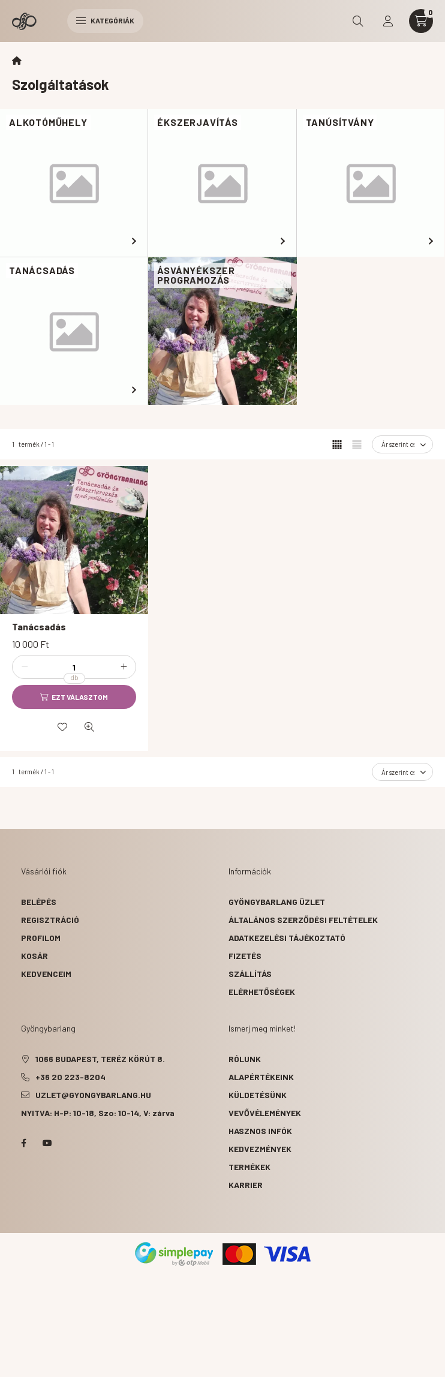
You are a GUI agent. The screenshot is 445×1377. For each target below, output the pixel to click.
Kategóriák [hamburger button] (105, 20)
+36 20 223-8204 (70, 1077)
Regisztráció (50, 920)
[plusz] (124, 667)
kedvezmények (259, 1149)
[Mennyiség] (74, 667)
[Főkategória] (17, 60)
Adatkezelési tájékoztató (286, 938)
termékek (249, 1167)
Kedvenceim (46, 974)
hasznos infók (260, 1131)
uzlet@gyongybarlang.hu (93, 1095)
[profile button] (388, 21)
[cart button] (421, 21)
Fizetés (244, 956)
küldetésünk (257, 1095)
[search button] (358, 21)
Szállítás (250, 974)
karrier (245, 1185)
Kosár (34, 956)
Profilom (41, 938)
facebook (23, 1143)
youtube (47, 1143)
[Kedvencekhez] (62, 727)
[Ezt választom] (74, 697)
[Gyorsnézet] (89, 727)
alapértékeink (261, 1077)
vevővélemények (264, 1113)
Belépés (38, 902)
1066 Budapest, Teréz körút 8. (100, 1059)
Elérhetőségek (261, 992)
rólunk (244, 1059)
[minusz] (25, 667)
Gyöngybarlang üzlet (276, 902)
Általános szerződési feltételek (303, 920)
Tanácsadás (39, 626)
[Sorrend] (402, 444)
